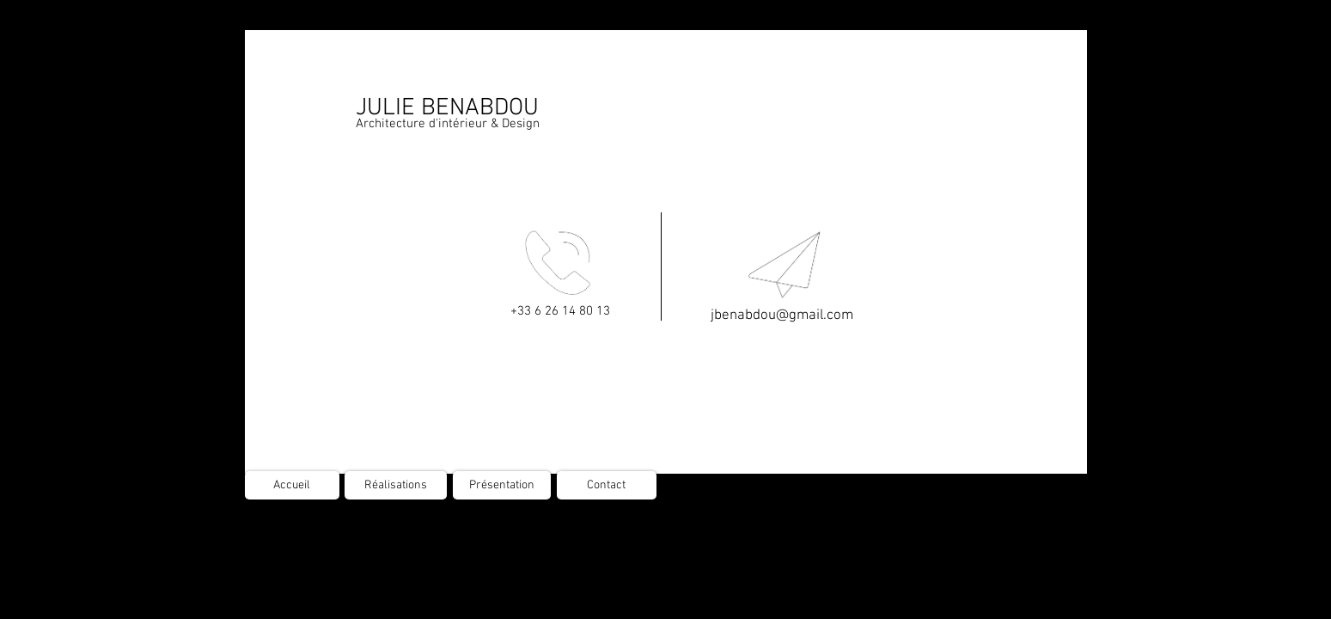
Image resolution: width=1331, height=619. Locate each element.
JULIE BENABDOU (447, 108)
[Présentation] (502, 485)
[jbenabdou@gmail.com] (782, 316)
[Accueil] (292, 485)
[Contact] (606, 485)
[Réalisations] (396, 485)
